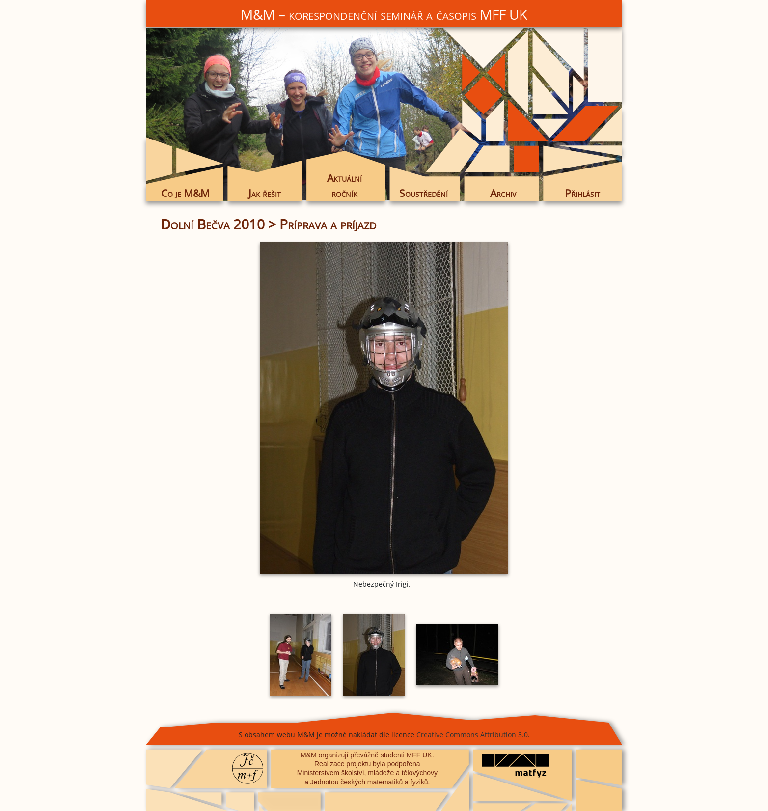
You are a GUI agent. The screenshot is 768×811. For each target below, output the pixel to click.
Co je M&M (185, 193)
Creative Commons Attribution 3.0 (472, 734)
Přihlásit (582, 193)
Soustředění (423, 193)
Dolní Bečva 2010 (213, 224)
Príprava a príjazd (328, 224)
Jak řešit (264, 193)
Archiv (503, 193)
